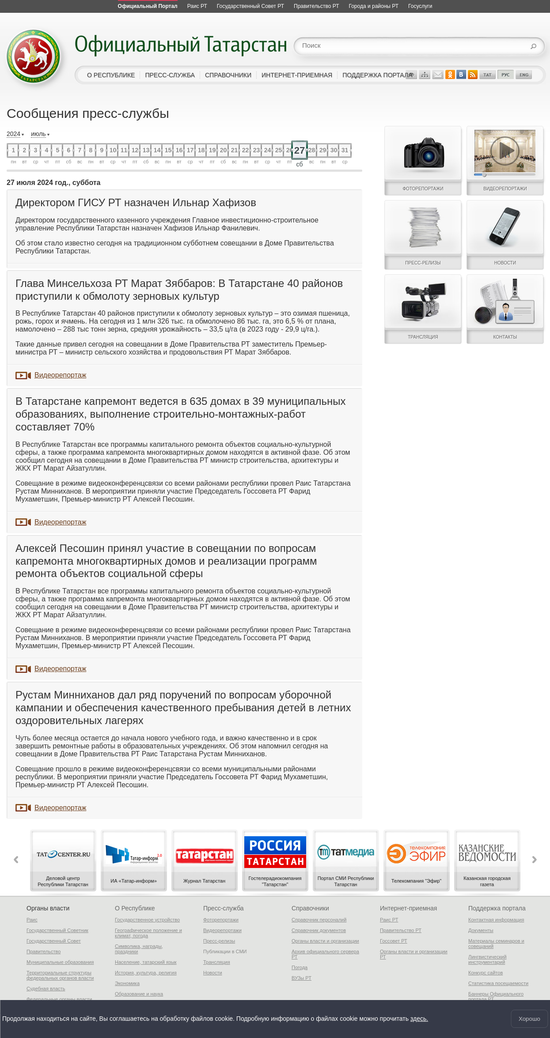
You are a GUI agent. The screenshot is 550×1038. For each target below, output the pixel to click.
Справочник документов (319, 930)
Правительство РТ (400, 930)
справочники (228, 75)
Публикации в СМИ (225, 951)
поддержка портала (377, 75)
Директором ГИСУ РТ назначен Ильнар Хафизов (135, 202)
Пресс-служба (223, 908)
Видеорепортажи (222, 930)
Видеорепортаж (60, 375)
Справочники (310, 908)
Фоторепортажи (221, 919)
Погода (299, 967)
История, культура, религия (146, 972)
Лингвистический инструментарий (487, 959)
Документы (480, 930)
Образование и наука (139, 993)
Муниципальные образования (60, 962)
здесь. (419, 1019)
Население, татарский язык (146, 962)
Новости (212, 972)
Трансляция (216, 962)
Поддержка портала (497, 908)
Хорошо (529, 1018)
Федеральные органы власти (59, 999)
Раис (32, 919)
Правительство (44, 951)
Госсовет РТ (393, 941)
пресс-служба (170, 75)
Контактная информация (496, 919)
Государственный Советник (57, 930)
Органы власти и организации (325, 941)
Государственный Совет (54, 941)
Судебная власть (46, 988)
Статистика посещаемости (498, 983)
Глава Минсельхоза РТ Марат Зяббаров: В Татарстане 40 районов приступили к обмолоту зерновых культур (179, 289)
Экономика (127, 983)
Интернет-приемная (408, 908)
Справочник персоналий (319, 919)
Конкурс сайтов (485, 972)
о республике (111, 75)
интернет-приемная (297, 75)
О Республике (135, 908)
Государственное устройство (147, 919)
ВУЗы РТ (301, 978)
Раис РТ (389, 919)
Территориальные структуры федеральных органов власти (60, 975)
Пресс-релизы (219, 941)
